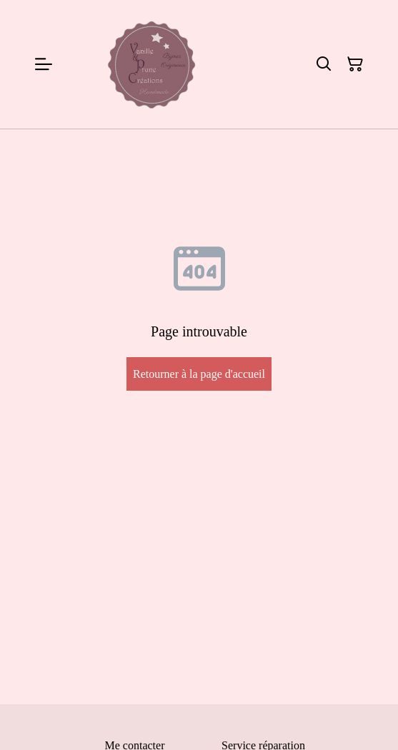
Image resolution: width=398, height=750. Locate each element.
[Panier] (355, 64)
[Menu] (43, 64)
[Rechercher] (323, 64)
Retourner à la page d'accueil (199, 374)
